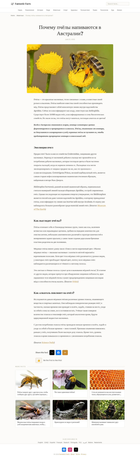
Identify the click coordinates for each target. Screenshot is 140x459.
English (40, 442)
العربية (85, 442)
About (72, 454)
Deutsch (66, 442)
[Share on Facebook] (58, 352)
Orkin (75, 281)
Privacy (83, 454)
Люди (48, 10)
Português (74, 442)
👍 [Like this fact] (38, 360)
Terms (78, 454)
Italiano (90, 442)
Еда (112, 10)
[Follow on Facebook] (64, 450)
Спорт (65, 10)
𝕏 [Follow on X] (76, 449)
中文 (80, 442)
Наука (20, 10)
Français (59, 442)
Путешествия (85, 10)
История (40, 10)
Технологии (104, 10)
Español (52, 442)
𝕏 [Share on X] (52, 352)
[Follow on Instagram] (70, 450)
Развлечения (29, 10)
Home (13, 15)
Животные (56, 10)
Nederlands (98, 442)
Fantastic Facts (64, 454)
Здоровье (74, 10)
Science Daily (48, 342)
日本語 (46, 442)
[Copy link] (65, 352)
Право (95, 10)
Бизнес (119, 10)
